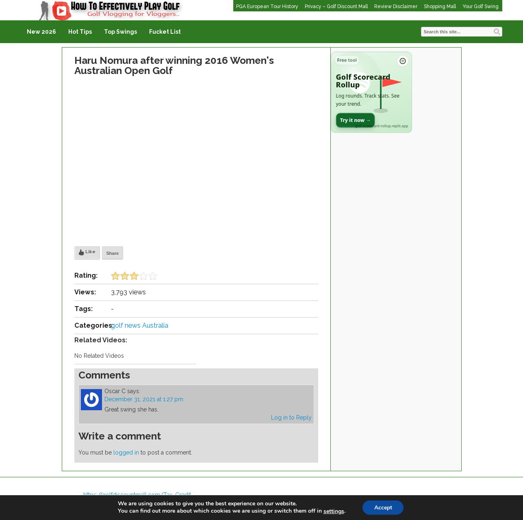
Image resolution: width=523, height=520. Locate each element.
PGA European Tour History (267, 6)
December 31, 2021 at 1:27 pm (143, 399)
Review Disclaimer (395, 6)
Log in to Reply (291, 417)
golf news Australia (139, 325)
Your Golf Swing (480, 6)
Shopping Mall (440, 6)
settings (333, 511)
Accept (383, 507)
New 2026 (41, 31)
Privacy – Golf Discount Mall (336, 6)
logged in (126, 452)
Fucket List (165, 31)
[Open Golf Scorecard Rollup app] (371, 92)
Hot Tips (80, 31)
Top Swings (120, 31)
